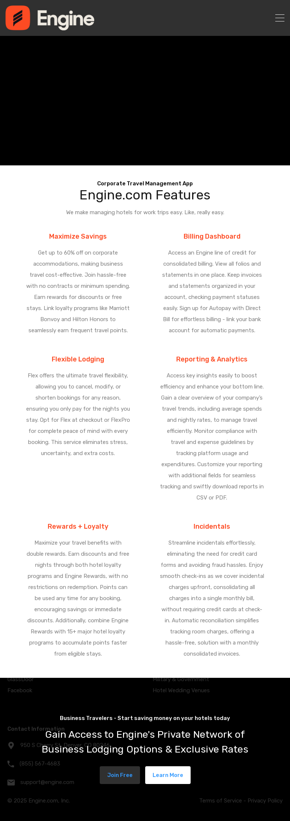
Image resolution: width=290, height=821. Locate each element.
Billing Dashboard (212, 236)
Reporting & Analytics (212, 359)
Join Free (120, 775)
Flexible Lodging (78, 359)
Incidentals (212, 526)
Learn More (168, 775)
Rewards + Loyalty (78, 526)
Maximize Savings (78, 236)
